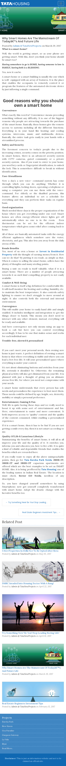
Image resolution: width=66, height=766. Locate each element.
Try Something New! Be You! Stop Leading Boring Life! (30, 632)
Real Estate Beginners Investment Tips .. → (41, 512)
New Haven (7, 726)
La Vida (5, 739)
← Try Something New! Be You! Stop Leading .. (26, 502)
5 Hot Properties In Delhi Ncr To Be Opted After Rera (30, 550)
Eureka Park (7, 722)
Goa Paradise (8, 730)
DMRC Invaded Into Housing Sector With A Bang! (28, 583)
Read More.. (7, 748)
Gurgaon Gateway (10, 735)
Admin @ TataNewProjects (27, 45)
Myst (4, 744)
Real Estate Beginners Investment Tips (22, 703)
